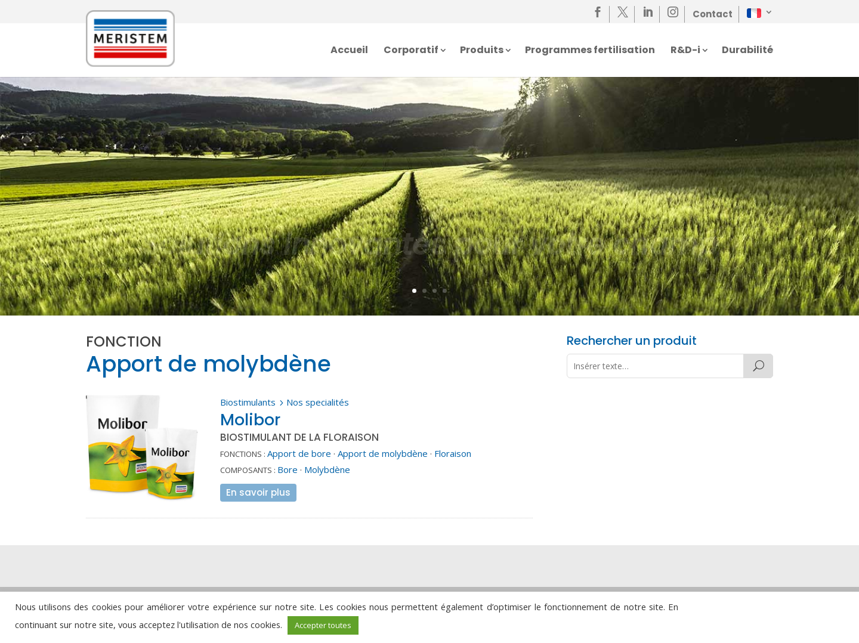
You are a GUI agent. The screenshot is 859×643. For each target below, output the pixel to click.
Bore (287, 469)
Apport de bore (299, 453)
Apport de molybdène (383, 453)
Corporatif (411, 51)
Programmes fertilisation (590, 51)
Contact (713, 14)
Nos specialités (317, 402)
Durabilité (747, 51)
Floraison (452, 453)
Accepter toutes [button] (323, 625)
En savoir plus (258, 492)
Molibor (250, 420)
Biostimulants (248, 402)
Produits (481, 51)
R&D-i (685, 51)
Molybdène (327, 469)
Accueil (349, 51)
